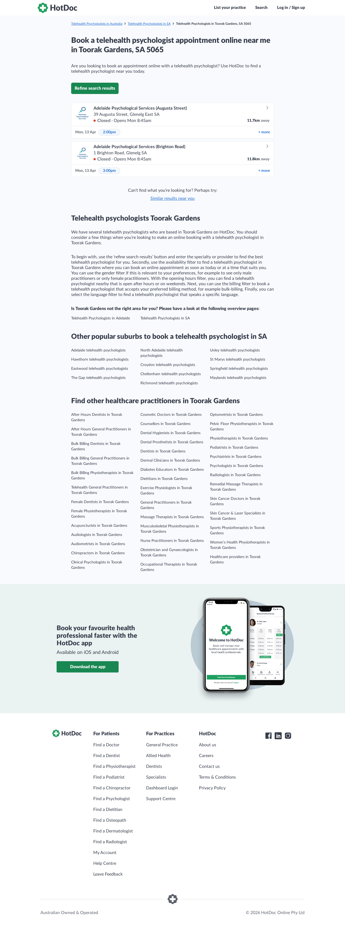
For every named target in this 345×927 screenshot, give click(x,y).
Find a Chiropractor (111, 788)
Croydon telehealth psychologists (167, 365)
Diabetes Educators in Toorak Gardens (172, 470)
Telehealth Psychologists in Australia (96, 23)
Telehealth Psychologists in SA (149, 23)
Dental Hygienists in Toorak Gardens (170, 433)
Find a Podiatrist (109, 777)
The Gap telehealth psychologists (98, 378)
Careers (206, 756)
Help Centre (104, 863)
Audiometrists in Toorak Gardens (98, 544)
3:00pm (109, 171)
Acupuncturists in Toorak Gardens (99, 526)
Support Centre (160, 799)
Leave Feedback (108, 874)
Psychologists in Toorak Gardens (236, 466)
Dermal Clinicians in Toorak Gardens (170, 460)
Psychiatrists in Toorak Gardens (235, 457)
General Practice (162, 745)
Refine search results (95, 88)
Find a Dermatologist (113, 831)
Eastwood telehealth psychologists (99, 369)
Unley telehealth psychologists (235, 350)
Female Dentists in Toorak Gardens (100, 502)
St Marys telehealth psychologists (237, 359)
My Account (104, 853)
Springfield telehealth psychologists (239, 369)
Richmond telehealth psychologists (169, 383)
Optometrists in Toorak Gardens (236, 415)
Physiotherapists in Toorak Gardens (239, 438)
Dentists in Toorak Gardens (162, 451)
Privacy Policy (212, 788)
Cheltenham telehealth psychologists (170, 374)
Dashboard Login (162, 788)
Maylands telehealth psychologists (238, 378)
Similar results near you (172, 198)
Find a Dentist (106, 756)
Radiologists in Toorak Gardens (235, 475)
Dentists (154, 766)
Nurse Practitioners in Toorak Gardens (172, 541)
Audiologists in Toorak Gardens (96, 535)
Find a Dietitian (107, 809)
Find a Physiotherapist (114, 766)
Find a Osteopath (109, 820)
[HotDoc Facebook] (268, 735)
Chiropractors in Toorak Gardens (98, 553)
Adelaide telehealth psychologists (98, 350)
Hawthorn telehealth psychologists (100, 359)
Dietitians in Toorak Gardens (164, 479)
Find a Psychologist (111, 799)
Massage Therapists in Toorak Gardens (172, 517)
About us (207, 745)
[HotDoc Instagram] (288, 735)
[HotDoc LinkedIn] (278, 735)
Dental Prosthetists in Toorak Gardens (171, 442)
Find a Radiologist (110, 842)
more (264, 132)
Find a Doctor (106, 745)
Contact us (209, 766)
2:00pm (109, 132)
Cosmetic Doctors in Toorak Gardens (171, 415)
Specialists (156, 777)
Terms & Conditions (217, 777)
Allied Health (158, 756)
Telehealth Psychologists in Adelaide (100, 318)
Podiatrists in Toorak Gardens (234, 447)
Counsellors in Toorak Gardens (165, 424)
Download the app (87, 667)
